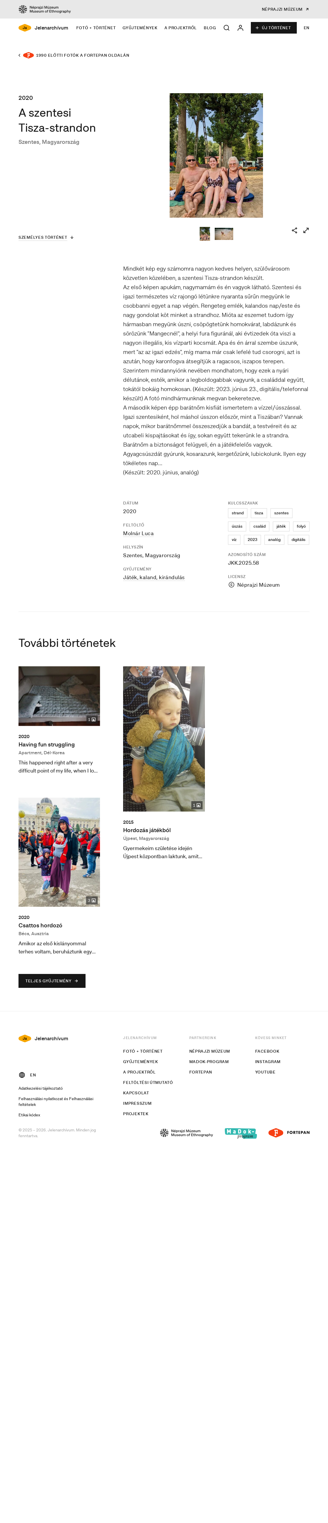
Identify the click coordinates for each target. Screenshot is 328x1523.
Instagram (268, 1061)
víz (234, 539)
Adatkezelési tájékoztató (40, 1088)
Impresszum (137, 1103)
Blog (210, 27)
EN (307, 27)
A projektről (180, 27)
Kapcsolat (136, 1093)
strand (238, 512)
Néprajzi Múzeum (209, 1051)
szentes (281, 512)
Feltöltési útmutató (148, 1082)
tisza (259, 512)
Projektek (135, 1113)
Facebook (267, 1051)
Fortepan (200, 1072)
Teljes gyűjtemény (52, 980)
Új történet (273, 27)
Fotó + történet (96, 27)
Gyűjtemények (140, 27)
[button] (226, 27)
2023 (252, 539)
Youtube (265, 1072)
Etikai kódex (29, 1114)
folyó (301, 526)
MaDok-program (209, 1061)
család (259, 526)
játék (281, 526)
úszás (237, 526)
